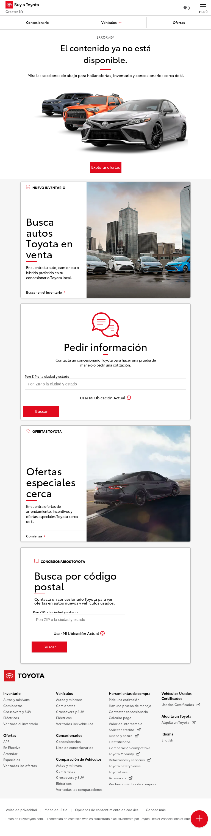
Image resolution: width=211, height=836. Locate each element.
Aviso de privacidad (21, 809)
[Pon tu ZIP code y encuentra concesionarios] (105, 384)
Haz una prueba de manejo (130, 705)
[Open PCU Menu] (199, 819)
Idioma (167, 733)
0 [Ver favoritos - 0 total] (187, 7)
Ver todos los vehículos (74, 723)
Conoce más (156, 809)
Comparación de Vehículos (78, 759)
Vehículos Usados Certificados (176, 696)
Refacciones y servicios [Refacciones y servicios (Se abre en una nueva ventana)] (130, 760)
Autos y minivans (16, 699)
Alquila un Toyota (176, 716)
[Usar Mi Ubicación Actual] (105, 397)
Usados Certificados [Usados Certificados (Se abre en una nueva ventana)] (181, 705)
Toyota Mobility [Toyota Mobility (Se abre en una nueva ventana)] (124, 754)
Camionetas (13, 705)
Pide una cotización (124, 699)
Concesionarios (69, 735)
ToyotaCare (118, 771)
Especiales (11, 759)
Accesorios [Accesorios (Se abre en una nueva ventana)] (120, 778)
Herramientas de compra (129, 693)
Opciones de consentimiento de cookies (106, 809)
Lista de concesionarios (74, 747)
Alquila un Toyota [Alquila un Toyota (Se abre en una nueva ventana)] (179, 722)
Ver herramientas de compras (132, 783)
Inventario (12, 693)
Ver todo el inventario (20, 723)
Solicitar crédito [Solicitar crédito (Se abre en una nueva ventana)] (125, 730)
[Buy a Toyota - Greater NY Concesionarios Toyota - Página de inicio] (24, 5)
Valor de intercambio (126, 723)
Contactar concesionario (128, 711)
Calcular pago (120, 717)
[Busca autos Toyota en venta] (105, 240)
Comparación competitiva (129, 747)
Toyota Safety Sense (125, 765)
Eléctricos (11, 717)
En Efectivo (12, 747)
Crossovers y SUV (17, 711)
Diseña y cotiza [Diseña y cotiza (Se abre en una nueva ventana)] (124, 736)
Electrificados (120, 741)
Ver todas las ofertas (20, 765)
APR (6, 741)
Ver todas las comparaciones (79, 789)
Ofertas (9, 735)
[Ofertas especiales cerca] (105, 484)
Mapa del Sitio (56, 809)
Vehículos (64, 693)
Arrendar (10, 753)
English (167, 740)
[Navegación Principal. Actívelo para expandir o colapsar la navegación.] (203, 7)
